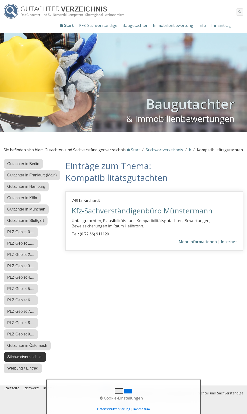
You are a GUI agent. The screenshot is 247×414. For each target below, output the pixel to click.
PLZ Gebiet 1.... (20, 243)
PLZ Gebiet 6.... (20, 300)
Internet (229, 241)
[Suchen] (239, 12)
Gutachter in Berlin (23, 164)
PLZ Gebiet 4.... (20, 277)
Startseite (11, 388)
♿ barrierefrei (114, 388)
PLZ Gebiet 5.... (20, 289)
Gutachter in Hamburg (26, 186)
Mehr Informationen (198, 241)
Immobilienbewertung (173, 25)
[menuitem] (67, 25)
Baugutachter (135, 25)
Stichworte (31, 388)
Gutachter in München (26, 209)
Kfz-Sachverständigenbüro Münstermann (142, 211)
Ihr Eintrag (221, 25)
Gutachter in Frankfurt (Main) (32, 175)
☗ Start (67, 25)
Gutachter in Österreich (27, 345)
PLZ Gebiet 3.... (20, 266)
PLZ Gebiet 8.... (20, 323)
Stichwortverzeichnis (24, 357)
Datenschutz (74, 388)
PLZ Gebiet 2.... (20, 255)
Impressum (52, 388)
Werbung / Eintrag (22, 368)
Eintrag (93, 388)
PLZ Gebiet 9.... (20, 334)
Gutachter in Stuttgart (25, 220)
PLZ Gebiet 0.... (20, 232)
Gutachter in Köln (22, 198)
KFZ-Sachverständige (98, 25)
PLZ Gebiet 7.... (20, 311)
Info (202, 25)
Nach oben (123, 406)
